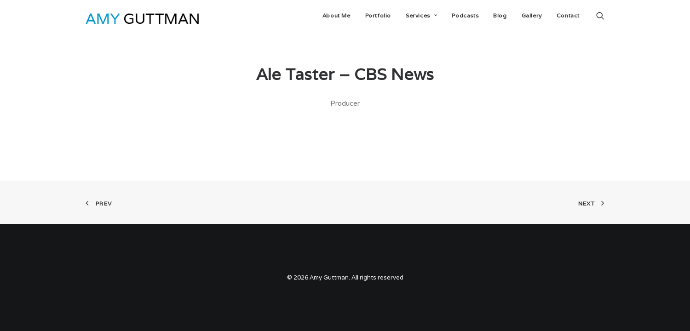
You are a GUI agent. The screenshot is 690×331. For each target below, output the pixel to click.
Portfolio (378, 15)
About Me (336, 15)
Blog (499, 15)
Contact (568, 15)
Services (421, 15)
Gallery (532, 15)
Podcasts (465, 15)
